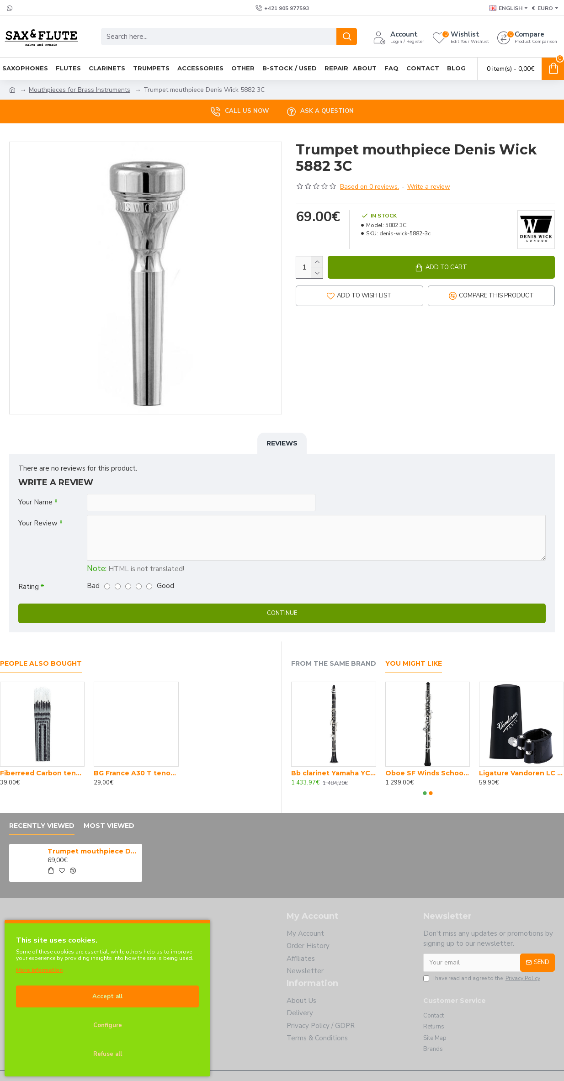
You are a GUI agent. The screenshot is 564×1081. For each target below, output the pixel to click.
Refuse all (107, 1054)
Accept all (107, 996)
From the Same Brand (333, 664)
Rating (28, 586)
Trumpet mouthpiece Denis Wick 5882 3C (93, 851)
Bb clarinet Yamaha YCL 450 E (333, 773)
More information (39, 970)
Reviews (282, 443)
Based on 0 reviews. (369, 186)
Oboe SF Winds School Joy (427, 773)
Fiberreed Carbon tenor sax (42, 773)
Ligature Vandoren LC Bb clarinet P (521, 773)
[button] (424, 793)
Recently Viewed (41, 826)
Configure (107, 1025)
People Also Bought (41, 664)
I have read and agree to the (482, 978)
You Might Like (413, 664)
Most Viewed (109, 826)
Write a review (428, 186)
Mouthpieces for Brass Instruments (79, 89)
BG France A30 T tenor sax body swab (136, 773)
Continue (282, 613)
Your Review (38, 523)
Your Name (35, 502)
